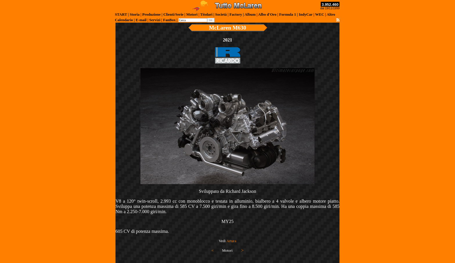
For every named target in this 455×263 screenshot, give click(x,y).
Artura (231, 241)
